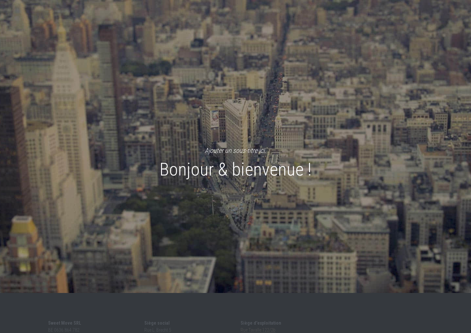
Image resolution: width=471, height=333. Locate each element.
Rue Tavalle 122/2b (258, 330)
